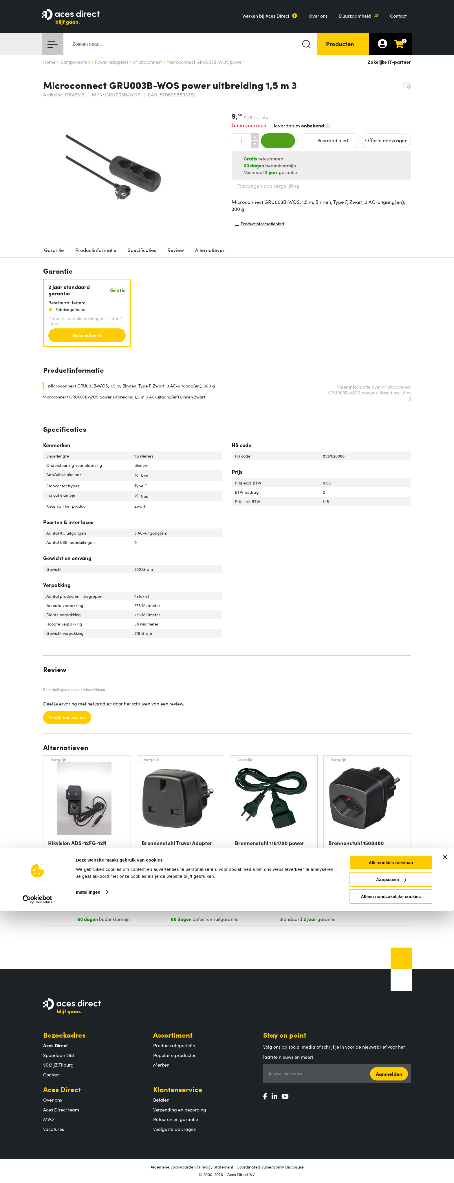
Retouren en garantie (175, 1119)
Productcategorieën (174, 1045)
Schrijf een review (67, 717)
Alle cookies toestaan (391, 1134)
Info (121, 891)
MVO (48, 1119)
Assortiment (173, 1034)
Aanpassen (391, 1151)
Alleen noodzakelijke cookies (391, 1168)
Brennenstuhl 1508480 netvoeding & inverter (356, 846)
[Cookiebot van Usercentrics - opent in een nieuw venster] (37, 1171)
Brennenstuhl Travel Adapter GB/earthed (177, 846)
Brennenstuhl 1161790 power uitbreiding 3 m (269, 846)
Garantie (54, 249)
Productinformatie (95, 249)
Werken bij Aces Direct (265, 15)
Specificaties (142, 249)
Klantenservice (177, 1089)
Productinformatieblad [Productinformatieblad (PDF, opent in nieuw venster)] (259, 225)
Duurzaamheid (355, 15)
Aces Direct (62, 1089)
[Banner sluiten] (445, 1129)
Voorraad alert (328, 140)
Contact (398, 15)
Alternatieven (210, 249)
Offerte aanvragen (386, 140)
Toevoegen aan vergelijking (265, 185)
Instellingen (88, 1164)
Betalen (161, 1099)
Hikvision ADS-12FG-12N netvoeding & (77, 846)
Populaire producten (175, 1055)
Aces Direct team (61, 1109)
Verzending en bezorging (179, 1109)
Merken (161, 1064)
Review (175, 249)
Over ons (318, 15)
